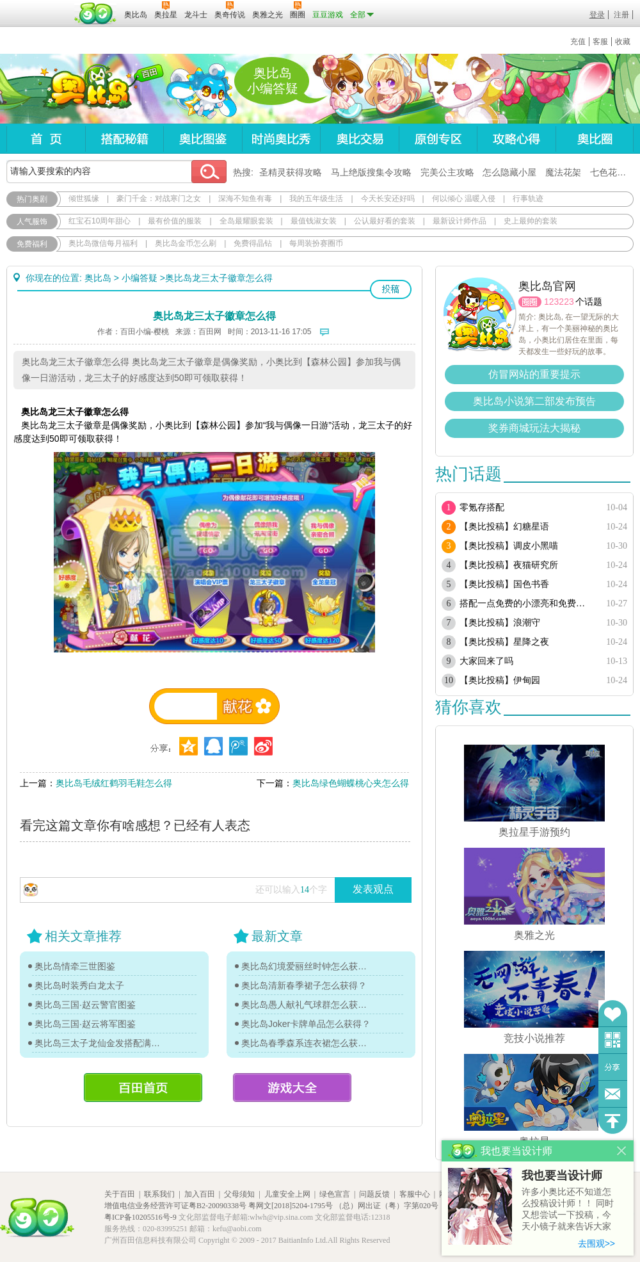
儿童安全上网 (287, 1194)
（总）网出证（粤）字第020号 (386, 1205)
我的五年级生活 (316, 198)
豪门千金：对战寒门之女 (158, 198)
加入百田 (199, 1194)
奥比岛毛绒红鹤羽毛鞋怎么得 (114, 783)
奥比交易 (359, 138)
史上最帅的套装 (530, 220)
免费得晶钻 (253, 243)
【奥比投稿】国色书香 (504, 584)
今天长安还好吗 (388, 198)
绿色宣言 (334, 1194)
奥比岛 (86, 89)
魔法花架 (563, 172)
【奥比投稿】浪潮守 (500, 622)
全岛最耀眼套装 (246, 220)
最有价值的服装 (175, 220)
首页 (45, 138)
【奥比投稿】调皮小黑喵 (509, 546)
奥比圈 (595, 138)
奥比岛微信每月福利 (103, 243)
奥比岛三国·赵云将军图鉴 (85, 1024)
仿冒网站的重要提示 (534, 374)
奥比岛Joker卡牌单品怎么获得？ (306, 1024)
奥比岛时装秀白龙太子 (79, 985)
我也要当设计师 (562, 1175)
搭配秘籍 (124, 138)
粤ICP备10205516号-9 (140, 1217)
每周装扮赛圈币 (316, 243)
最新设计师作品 (459, 220)
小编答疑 (139, 278)
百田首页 (143, 1087)
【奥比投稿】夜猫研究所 (509, 565)
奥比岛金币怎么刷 (185, 243)
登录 (597, 14)
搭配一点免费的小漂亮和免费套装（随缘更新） (526, 603)
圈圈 (529, 301)
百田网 (96, 13)
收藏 (622, 41)
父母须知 (239, 1194)
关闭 (621, 1150)
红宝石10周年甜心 (99, 220)
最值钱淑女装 (314, 220)
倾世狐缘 (83, 198)
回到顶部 (612, 1121)
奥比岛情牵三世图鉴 (75, 966)
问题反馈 (612, 1094)
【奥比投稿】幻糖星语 (504, 526)
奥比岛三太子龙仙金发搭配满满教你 (100, 1043)
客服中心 (414, 1194)
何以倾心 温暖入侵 (463, 198)
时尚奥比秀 (281, 138)
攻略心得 (516, 138)
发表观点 (373, 889)
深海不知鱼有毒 (245, 198)
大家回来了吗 (486, 661)
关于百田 (119, 1194)
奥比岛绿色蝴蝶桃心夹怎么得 (350, 783)
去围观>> (596, 1243)
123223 (559, 301)
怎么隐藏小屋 (509, 172)
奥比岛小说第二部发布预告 (534, 401)
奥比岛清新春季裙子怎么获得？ (304, 985)
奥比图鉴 (202, 138)
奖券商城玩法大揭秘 (534, 428)
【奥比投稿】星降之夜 (504, 642)
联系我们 (159, 1194)
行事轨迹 (528, 198)
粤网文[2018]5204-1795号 (290, 1205)
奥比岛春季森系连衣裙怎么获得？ (307, 1043)
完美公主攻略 (447, 172)
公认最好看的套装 (384, 220)
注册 (621, 14)
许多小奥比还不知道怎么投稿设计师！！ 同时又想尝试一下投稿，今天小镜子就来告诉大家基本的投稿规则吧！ (568, 1210)
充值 (578, 41)
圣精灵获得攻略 (290, 172)
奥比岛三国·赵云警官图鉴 (85, 1004)
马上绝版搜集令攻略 (371, 172)
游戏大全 (292, 1087)
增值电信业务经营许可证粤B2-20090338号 (175, 1205)
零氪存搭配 (482, 507)
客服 (600, 41)
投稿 (391, 289)
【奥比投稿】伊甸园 (500, 680)
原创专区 (438, 138)
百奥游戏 (38, 6)
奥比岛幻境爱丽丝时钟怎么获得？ (307, 966)
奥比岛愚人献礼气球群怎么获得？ (307, 1004)
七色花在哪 (612, 172)
